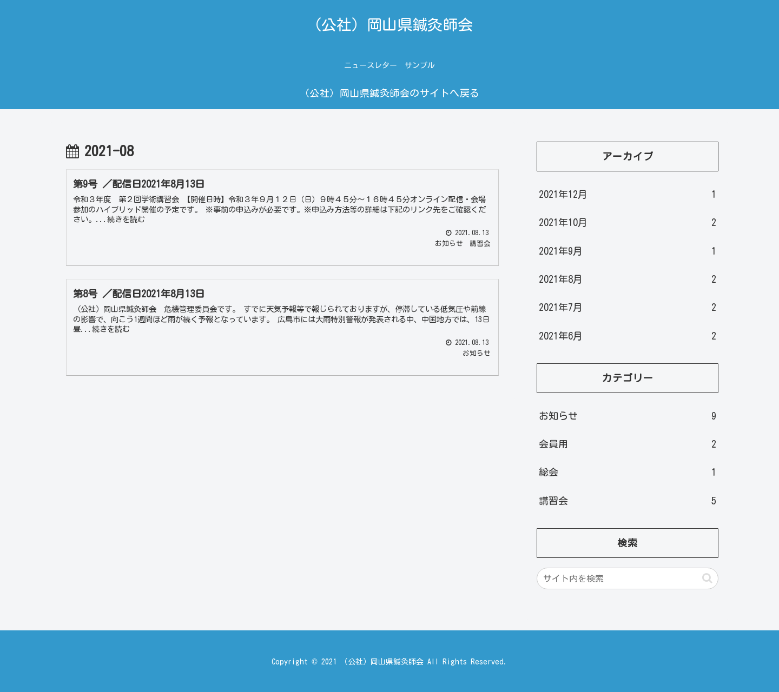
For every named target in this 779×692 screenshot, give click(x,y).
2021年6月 (627, 335)
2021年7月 (627, 307)
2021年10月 (627, 222)
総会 (627, 472)
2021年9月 (627, 251)
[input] (627, 578)
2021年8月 (627, 279)
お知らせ (627, 415)
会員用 (627, 444)
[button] (707, 578)
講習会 (627, 500)
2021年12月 (627, 194)
